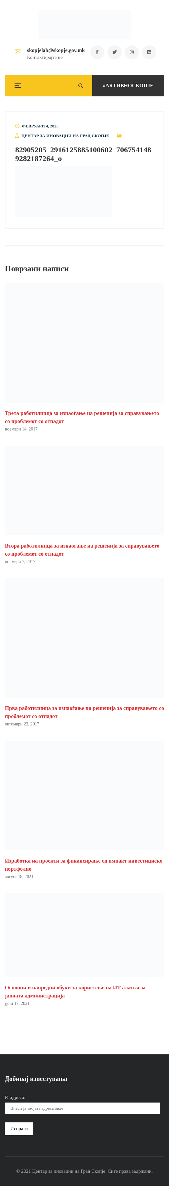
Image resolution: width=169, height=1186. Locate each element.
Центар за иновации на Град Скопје (65, 136)
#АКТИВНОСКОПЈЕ (128, 85)
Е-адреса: (15, 1097)
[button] (63, 192)
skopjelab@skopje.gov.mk (55, 50)
